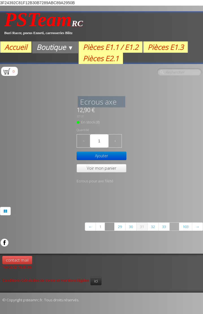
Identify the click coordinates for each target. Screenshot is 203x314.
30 (131, 226)
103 (186, 226)
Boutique (55, 47)
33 (164, 226)
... (109, 226)
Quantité (83, 130)
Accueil (16, 47)
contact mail (17, 260)
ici (96, 281)
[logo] (43, 26)
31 (142, 226)
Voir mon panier (101, 168)
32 (153, 226)
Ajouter (101, 155)
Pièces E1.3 (165, 47)
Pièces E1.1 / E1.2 (110, 47)
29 (120, 226)
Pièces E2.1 (101, 58)
